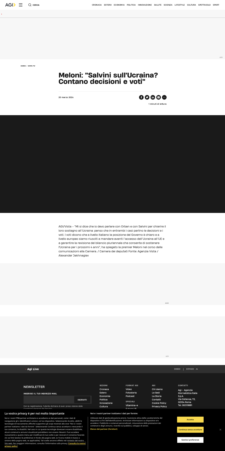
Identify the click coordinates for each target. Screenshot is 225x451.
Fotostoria (131, 392)
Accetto (190, 419)
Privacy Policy (159, 406)
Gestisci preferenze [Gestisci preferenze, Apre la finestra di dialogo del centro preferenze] (190, 439)
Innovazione (145, 5)
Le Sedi (156, 392)
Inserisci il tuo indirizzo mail (40, 393)
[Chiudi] (220, 429)
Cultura (191, 5)
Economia (119, 5)
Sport (216, 5)
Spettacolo (204, 5)
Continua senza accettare (190, 429)
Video (129, 389)
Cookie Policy (159, 403)
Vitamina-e (132, 405)
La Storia (156, 396)
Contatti (156, 399)
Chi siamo (157, 389)
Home (23, 66)
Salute (158, 5)
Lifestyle (180, 5)
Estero (108, 5)
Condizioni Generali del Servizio (38, 409)
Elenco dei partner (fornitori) (103, 429)
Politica (131, 5)
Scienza (168, 5)
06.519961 (187, 405)
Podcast (130, 396)
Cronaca (97, 5)
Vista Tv (31, 66)
